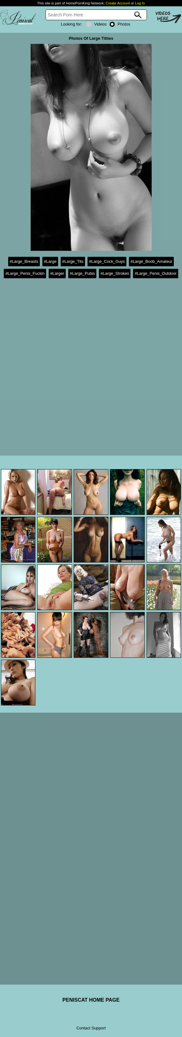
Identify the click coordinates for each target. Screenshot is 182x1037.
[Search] (96, 14)
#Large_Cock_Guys (107, 261)
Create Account (118, 3)
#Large (50, 261)
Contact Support (91, 1028)
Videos (96, 24)
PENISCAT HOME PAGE (91, 1000)
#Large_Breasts (24, 261)
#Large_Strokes (114, 273)
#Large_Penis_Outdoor (155, 273)
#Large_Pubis (82, 273)
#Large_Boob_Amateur (151, 261)
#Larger (57, 273)
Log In (140, 3)
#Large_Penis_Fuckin (25, 273)
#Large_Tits (72, 261)
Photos (120, 24)
